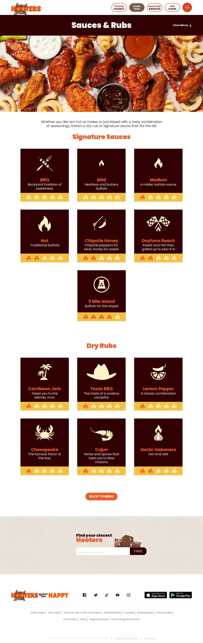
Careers (129, 612)
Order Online (38, 612)
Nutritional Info (112, 612)
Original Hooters (98, 619)
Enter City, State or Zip (90, 552)
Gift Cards (54, 612)
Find (138, 551)
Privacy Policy (164, 612)
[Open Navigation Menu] (187, 7)
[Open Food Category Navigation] (182, 25)
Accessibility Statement (126, 638)
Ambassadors (145, 612)
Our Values (150, 638)
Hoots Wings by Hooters (125, 619)
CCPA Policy (70, 619)
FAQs (83, 619)
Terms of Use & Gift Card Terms (82, 612)
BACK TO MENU (101, 496)
